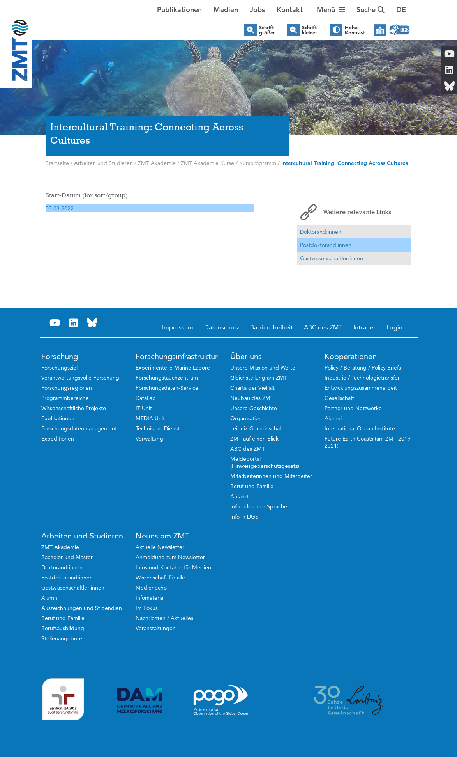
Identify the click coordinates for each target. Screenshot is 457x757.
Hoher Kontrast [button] (355, 30)
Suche (370, 9)
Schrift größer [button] (267, 30)
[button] (401, 10)
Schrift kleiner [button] (309, 30)
